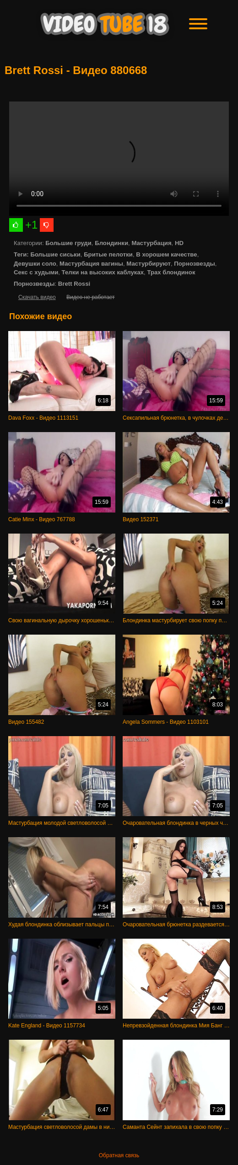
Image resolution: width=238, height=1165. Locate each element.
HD (179, 243)
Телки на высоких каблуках (103, 272)
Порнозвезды (194, 263)
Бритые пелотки (108, 254)
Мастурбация (151, 243)
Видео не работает (90, 297)
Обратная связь (119, 1155)
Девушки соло (35, 263)
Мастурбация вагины (91, 263)
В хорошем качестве (166, 254)
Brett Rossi (74, 283)
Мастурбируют (148, 263)
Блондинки (111, 243)
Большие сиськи (55, 254)
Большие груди (68, 243)
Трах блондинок (171, 272)
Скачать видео (37, 297)
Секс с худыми (36, 272)
